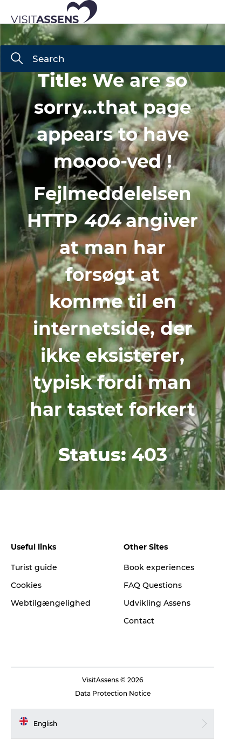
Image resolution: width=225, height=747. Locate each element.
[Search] (17, 59)
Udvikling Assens (157, 603)
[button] (161, 11)
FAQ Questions (153, 585)
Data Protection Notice (113, 693)
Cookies (26, 585)
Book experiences (159, 567)
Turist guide (34, 567)
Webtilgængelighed (51, 603)
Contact (139, 621)
